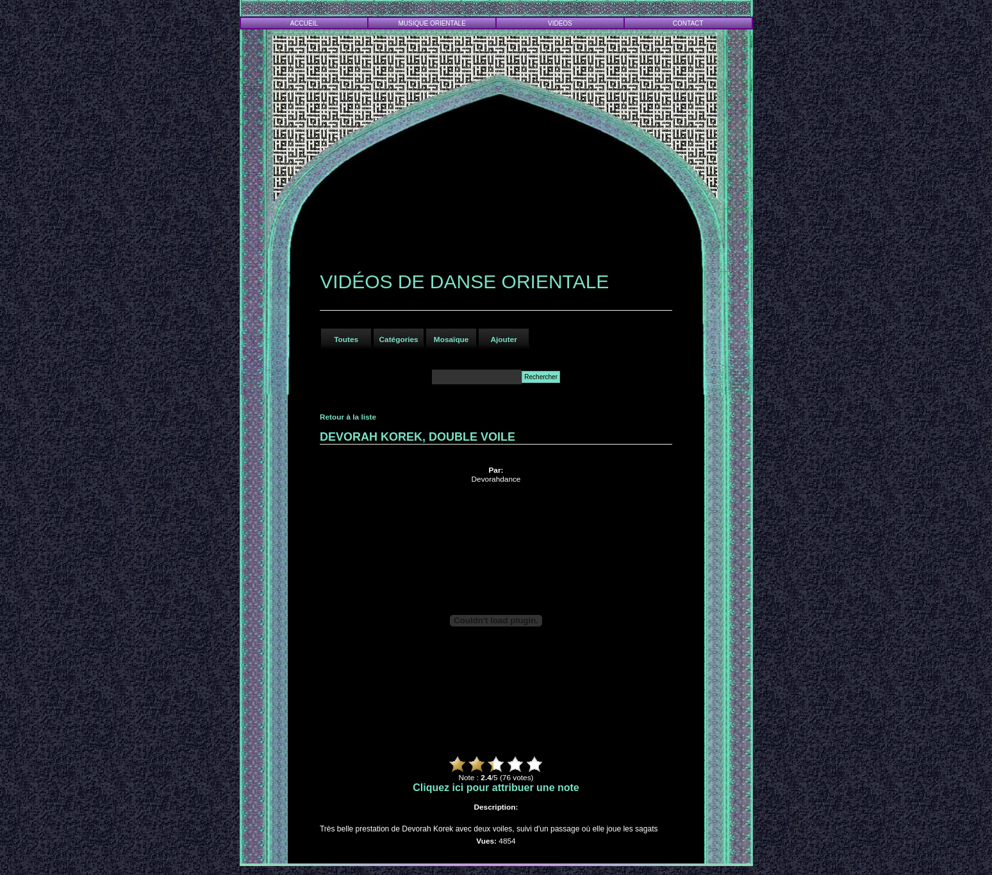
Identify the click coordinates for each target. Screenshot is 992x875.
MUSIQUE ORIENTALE (431, 23)
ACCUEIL (304, 23)
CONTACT (688, 23)
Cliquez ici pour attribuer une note (496, 787)
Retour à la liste (348, 417)
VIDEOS (560, 23)
